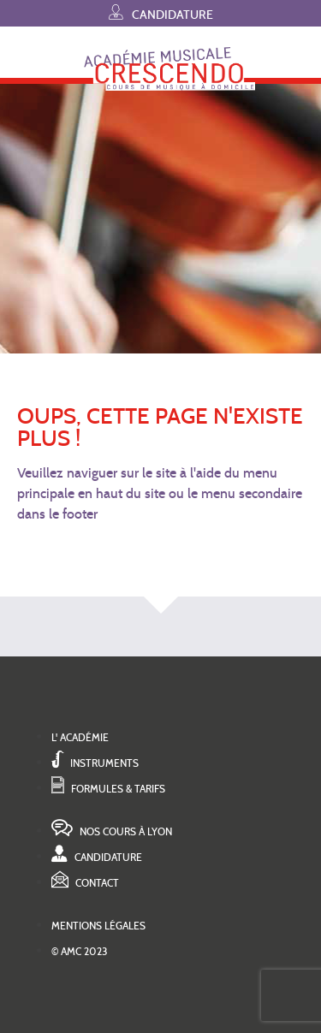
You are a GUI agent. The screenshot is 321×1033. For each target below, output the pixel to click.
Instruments (95, 763)
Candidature (161, 12)
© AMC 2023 (79, 951)
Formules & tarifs (108, 788)
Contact (85, 882)
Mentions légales (98, 925)
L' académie (80, 737)
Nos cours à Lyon (111, 831)
